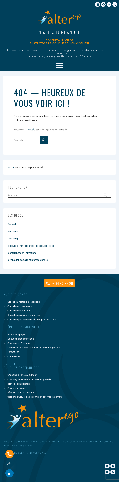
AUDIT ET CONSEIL (17, 294)
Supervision (14, 231)
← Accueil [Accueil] (29, 129)
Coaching (13, 238)
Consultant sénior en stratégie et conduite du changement (60, 41)
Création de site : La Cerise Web (27, 452)
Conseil (12, 224)
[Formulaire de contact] (9, 464)
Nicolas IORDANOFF (60, 32)
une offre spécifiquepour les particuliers (22, 366)
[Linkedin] (9, 473)
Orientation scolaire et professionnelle (28, 260)
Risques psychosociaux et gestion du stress (31, 245)
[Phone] (9, 454)
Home (11, 167)
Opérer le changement (22, 327)
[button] (59, 452)
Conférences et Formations (22, 252)
